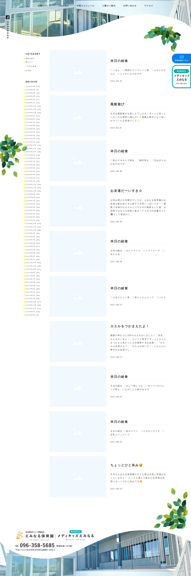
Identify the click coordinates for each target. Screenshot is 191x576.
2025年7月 (30, 122)
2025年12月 (31, 106)
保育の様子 (30, 58)
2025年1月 (30, 142)
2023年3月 (30, 214)
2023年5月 (30, 207)
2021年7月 (30, 279)
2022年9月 (30, 233)
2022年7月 (30, 240)
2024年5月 (30, 168)
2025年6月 (30, 125)
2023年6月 (30, 204)
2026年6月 (30, 86)
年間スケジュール (86, 6)
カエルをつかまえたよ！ (129, 326)
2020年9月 (30, 311)
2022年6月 (30, 243)
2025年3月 (30, 135)
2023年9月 (30, 194)
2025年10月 (31, 113)
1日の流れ (64, 6)
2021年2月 (30, 295)
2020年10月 (31, 308)
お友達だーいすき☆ (126, 191)
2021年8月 (30, 276)
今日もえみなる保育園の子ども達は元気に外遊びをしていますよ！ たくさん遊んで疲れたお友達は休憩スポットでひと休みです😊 (138, 477)
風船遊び (117, 104)
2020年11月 (31, 305)
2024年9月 (30, 155)
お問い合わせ (130, 6)
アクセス (148, 6)
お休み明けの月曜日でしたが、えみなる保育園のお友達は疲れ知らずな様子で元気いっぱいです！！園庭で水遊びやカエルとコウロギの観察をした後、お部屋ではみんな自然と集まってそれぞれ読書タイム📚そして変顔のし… (138, 207)
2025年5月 (30, 129)
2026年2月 (30, 99)
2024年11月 (31, 148)
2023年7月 (30, 201)
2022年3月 (30, 253)
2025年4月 (30, 132)
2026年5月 (30, 90)
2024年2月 (30, 178)
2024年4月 (30, 171)
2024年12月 (31, 145)
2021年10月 (31, 269)
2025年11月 (31, 109)
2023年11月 (31, 188)
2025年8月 (30, 119)
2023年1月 (30, 220)
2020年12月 (31, 302)
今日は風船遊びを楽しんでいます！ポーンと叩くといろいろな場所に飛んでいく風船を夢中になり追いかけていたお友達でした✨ (138, 117)
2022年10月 (31, 230)
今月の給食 (32, 66)
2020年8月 (30, 315)
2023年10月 (31, 191)
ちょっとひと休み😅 (126, 465)
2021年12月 (31, 263)
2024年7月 (30, 161)
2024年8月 (30, 158)
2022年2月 (30, 256)
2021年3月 (30, 292)
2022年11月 (31, 227)
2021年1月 (30, 298)
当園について (44, 6)
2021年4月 (30, 289)
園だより (29, 62)
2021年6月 (30, 282)
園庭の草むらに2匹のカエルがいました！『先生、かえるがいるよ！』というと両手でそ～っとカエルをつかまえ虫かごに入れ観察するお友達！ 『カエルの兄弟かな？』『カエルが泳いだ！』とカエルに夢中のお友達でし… (138, 342)
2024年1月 (30, 181)
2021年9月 (30, 272)
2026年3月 (30, 96)
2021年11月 (31, 266)
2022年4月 (30, 250)
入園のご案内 (109, 6)
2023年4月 (30, 210)
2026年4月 (30, 93)
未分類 (28, 70)
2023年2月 (30, 217)
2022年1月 (30, 259)
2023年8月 (30, 197)
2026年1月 (30, 103)
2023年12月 (31, 184)
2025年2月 (30, 139)
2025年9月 (30, 116)
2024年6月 (30, 165)
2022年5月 (30, 246)
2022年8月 (30, 237)
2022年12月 (31, 223)
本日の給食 (119, 61)
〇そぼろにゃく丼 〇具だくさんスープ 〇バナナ (138, 297)
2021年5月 (30, 286)
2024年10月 (31, 152)
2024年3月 (30, 174)
